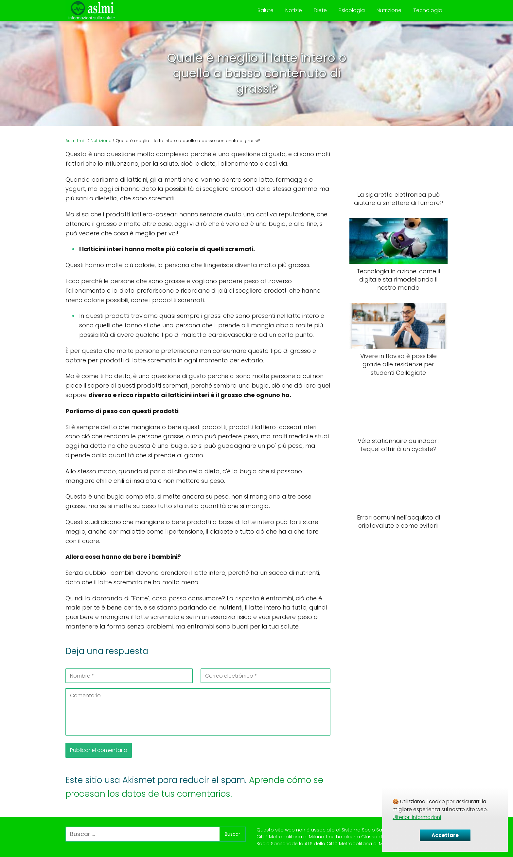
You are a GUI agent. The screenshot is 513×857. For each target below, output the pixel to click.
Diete (320, 10)
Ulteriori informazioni (417, 817)
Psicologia (352, 10)
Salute (265, 10)
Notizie (293, 10)
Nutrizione (389, 10)
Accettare (445, 835)
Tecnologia (427, 10)
